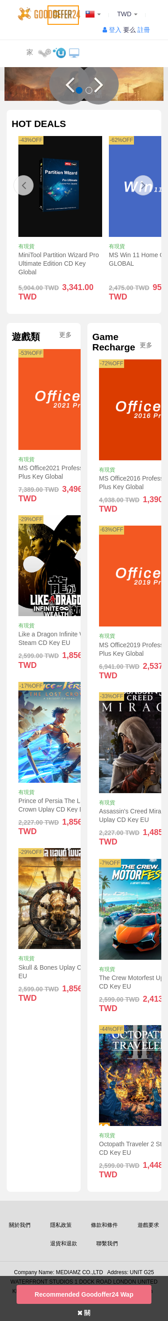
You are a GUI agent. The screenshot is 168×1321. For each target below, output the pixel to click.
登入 (115, 29)
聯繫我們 (107, 1243)
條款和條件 (104, 1225)
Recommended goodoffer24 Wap (83, 1294)
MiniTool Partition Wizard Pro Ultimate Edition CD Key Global (58, 263)
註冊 (144, 29)
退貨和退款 (63, 1243)
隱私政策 (61, 1225)
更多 (65, 334)
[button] (69, 84)
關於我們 (19, 1225)
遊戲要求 (148, 1225)
